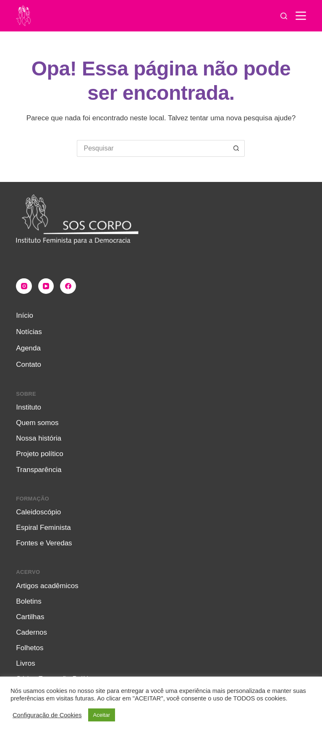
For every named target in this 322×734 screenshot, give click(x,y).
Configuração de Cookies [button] (47, 715)
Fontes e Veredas (44, 543)
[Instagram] (24, 286)
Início (24, 315)
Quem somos (37, 423)
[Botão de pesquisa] (236, 148)
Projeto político (39, 454)
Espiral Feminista (43, 528)
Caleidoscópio (38, 512)
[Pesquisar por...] (152, 148)
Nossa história (38, 438)
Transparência (38, 470)
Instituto (28, 407)
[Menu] (301, 15)
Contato (28, 364)
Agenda (28, 348)
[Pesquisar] (283, 16)
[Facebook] (68, 286)
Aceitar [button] (101, 715)
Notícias (29, 332)
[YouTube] (46, 286)
